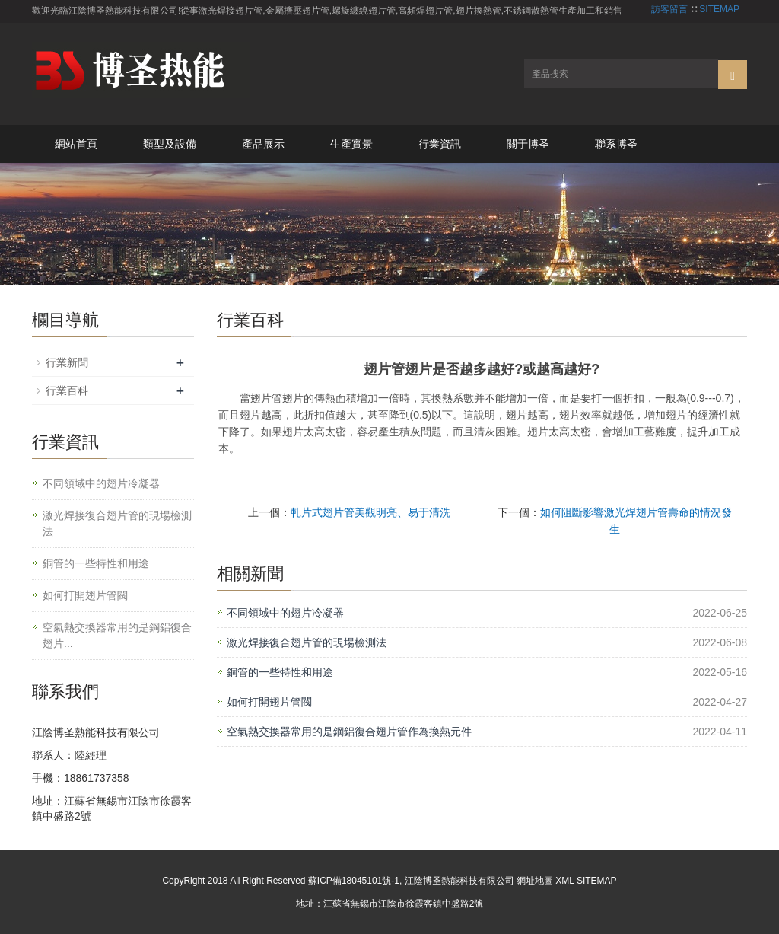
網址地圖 (535, 880)
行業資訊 (439, 144)
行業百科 (67, 390)
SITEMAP (719, 9)
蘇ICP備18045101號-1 (353, 880)
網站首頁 (76, 144)
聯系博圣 (616, 144)
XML (564, 880)
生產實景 (351, 144)
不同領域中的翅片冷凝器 (285, 613)
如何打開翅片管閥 (269, 702)
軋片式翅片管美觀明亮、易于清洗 (370, 512)
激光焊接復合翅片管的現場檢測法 (306, 642)
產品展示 (263, 144)
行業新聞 (67, 362)
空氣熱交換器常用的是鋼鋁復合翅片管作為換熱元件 (349, 731)
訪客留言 (669, 9)
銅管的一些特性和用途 (280, 672)
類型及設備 (169, 144)
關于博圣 (528, 144)
